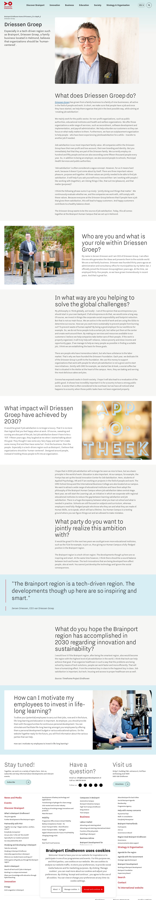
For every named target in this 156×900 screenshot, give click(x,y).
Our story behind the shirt (13, 841)
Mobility (45, 818)
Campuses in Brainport (90, 798)
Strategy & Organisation (130, 847)
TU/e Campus (84, 813)
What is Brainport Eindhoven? (17, 813)
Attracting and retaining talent (90, 825)
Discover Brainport (14, 808)
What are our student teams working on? (18, 857)
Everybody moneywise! (12, 832)
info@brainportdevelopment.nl (89, 778)
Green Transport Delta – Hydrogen (54, 830)
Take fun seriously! (10, 848)
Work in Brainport (11, 866)
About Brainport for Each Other (128, 797)
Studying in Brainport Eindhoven (15, 851)
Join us (120, 830)
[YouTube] (96, 785)
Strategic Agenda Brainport (127, 860)
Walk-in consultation (125, 817)
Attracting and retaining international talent (95, 828)
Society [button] (97, 5)
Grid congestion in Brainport (14, 890)
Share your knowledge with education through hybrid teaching (20, 876)
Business (85, 817)
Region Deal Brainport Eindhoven (132, 837)
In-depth (36, 16)
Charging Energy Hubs (49, 836)
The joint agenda (10, 817)
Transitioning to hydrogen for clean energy (56, 803)
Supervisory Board (124, 873)
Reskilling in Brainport (87, 834)
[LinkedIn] (90, 785)
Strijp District (84, 810)
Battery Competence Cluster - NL (53, 824)
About (55, 889)
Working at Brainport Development (130, 867)
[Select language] (142, 5)
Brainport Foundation (125, 870)
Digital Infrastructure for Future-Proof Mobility (58, 833)
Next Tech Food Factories (51, 843)
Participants (122, 827)
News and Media (13, 797)
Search (121, 877)
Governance (122, 840)
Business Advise (87, 838)
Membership (122, 803)
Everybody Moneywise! (126, 819)
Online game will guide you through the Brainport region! (21, 861)
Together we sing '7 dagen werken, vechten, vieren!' (19, 828)
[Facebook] (80, 785)
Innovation (10, 881)
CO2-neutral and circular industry (53, 805)
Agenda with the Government (130, 857)
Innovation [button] (55, 5)
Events (8, 803)
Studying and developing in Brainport (20, 845)
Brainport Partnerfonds (127, 824)
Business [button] (69, 5)
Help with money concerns (129, 810)
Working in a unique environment (15, 872)
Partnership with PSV (13, 824)
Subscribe (11, 782)
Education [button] (84, 5)
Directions (119, 784)
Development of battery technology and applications (55, 799)
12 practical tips (123, 814)
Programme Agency (124, 806)
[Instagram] (85, 785)
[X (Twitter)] (101, 785)
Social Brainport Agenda (126, 800)
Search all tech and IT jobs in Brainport (17, 869)
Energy (7, 887)
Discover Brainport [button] (35, 5)
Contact (122, 882)
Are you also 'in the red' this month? (16, 835)
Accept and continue (92, 889)
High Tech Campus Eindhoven (90, 807)
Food (44, 840)
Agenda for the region (127, 852)
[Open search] (149, 5)
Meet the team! (47, 813)
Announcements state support (128, 843)
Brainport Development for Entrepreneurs (91, 844)
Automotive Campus (87, 801)
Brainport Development (128, 864)
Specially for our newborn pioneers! (16, 838)
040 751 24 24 (81, 780)
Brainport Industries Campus (90, 804)
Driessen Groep (62, 102)
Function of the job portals (89, 831)
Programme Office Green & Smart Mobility (56, 821)
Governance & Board (125, 833)
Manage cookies (70, 889)
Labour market (86, 822)
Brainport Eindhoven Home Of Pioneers (17, 16)
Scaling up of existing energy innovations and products (57, 810)
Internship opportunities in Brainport (17, 854)
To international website (130, 888)
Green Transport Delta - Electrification (55, 827)
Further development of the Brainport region (19, 819)
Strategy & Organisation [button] (118, 5)
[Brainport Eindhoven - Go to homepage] (8, 5)
